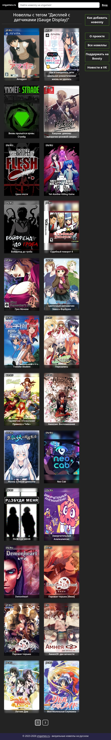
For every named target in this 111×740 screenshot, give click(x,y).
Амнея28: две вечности (61, 654)
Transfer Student (21, 366)
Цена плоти (21, 194)
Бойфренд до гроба (21, 251)
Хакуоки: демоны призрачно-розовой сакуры (62, 135)
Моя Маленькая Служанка (61, 711)
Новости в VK (97, 67)
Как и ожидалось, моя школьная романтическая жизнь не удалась (61, 76)
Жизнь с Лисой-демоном (21, 481)
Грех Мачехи (21, 309)
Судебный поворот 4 (61, 251)
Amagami (22, 79)
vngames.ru (43, 736)
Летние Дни (21, 711)
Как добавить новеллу (97, 20)
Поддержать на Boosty (97, 56)
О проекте (97, 36)
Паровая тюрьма (21, 654)
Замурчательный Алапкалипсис (61, 537)
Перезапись (61, 366)
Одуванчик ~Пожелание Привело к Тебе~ (21, 422)
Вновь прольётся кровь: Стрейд (22, 135)
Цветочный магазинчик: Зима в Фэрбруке (61, 307)
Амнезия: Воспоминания (61, 424)
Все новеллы (97, 45)
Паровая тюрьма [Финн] (61, 596)
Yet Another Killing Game (61, 194)
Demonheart (21, 596)
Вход (105, 5)
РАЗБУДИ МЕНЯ (21, 539)
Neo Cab (61, 481)
